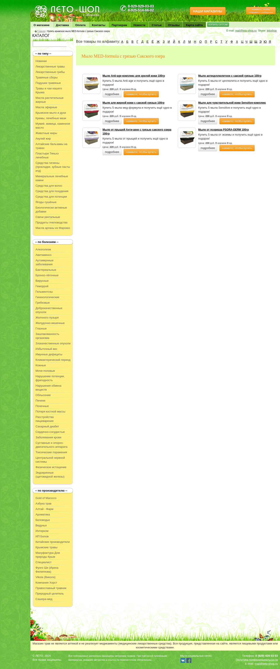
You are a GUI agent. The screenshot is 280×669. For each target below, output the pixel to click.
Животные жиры (46, 133)
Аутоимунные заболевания (45, 262)
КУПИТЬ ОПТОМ (218, 24)
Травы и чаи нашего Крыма (49, 90)
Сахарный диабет (47, 426)
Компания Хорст (46, 582)
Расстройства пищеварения (45, 419)
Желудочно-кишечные (50, 323)
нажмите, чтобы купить (141, 94)
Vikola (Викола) (46, 577)
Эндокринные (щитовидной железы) (50, 474)
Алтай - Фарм (44, 509)
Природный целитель (50, 593)
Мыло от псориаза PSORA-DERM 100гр (223, 129)
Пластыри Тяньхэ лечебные (47, 155)
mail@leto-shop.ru (246, 30)
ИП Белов (42, 536)
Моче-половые (45, 370)
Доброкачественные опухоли (49, 310)
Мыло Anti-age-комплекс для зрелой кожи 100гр (134, 75)
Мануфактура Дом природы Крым (48, 554)
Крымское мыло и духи (51, 112)
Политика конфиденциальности (257, 659)
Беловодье (43, 520)
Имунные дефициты (49, 354)
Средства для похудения (52, 191)
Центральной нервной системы (50, 459)
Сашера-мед (44, 599)
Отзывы (174, 25)
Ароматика (43, 514)
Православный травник (51, 588)
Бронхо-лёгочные (47, 275)
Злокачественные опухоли (53, 343)
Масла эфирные (46, 107)
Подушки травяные (48, 83)
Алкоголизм (43, 249)
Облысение (43, 395)
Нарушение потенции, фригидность (50, 378)
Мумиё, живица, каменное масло (53, 125)
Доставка (62, 25)
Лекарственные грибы (50, 72)
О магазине (42, 25)
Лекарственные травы (50, 66)
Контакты (98, 25)
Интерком (42, 531)
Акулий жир (43, 138)
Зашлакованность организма (47, 336)
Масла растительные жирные (50, 99)
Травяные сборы (47, 77)
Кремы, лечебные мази (51, 118)
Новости (139, 25)
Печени (41, 400)
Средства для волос (49, 185)
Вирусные (42, 280)
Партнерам (119, 25)
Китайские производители (53, 541)
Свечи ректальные (48, 217)
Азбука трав (43, 503)
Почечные (42, 406)
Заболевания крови (48, 437)
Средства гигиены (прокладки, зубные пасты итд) (53, 166)
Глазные (41, 328)
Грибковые (43, 302)
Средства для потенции (51, 196)
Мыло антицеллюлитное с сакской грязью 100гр (229, 75)
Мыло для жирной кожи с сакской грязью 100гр (133, 102)
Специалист (44, 562)
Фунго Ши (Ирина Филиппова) (47, 569)
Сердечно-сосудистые (50, 432)
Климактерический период (53, 359)
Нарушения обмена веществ (48, 387)
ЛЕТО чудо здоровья (45, 6)
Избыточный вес (46, 348)
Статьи (157, 25)
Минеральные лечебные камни (52, 178)
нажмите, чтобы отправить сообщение (260, 11)
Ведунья (41, 525)
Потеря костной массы (50, 411)
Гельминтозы (44, 291)
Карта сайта (194, 25)
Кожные (41, 365)
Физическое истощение (51, 467)
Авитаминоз (43, 255)
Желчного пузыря (47, 317)
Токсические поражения (51, 452)
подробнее (112, 94)
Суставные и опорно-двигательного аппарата (52, 444)
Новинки (41, 61)
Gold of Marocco (46, 498)
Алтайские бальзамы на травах (51, 146)
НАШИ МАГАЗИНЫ (207, 11)
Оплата (80, 25)
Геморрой (42, 286)
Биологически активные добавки (51, 209)
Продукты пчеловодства (52, 222)
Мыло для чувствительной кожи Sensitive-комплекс (232, 102)
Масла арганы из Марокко (53, 228)
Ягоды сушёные (46, 202)
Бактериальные (46, 269)
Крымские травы (47, 547)
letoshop (272, 30)
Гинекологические (47, 297)
